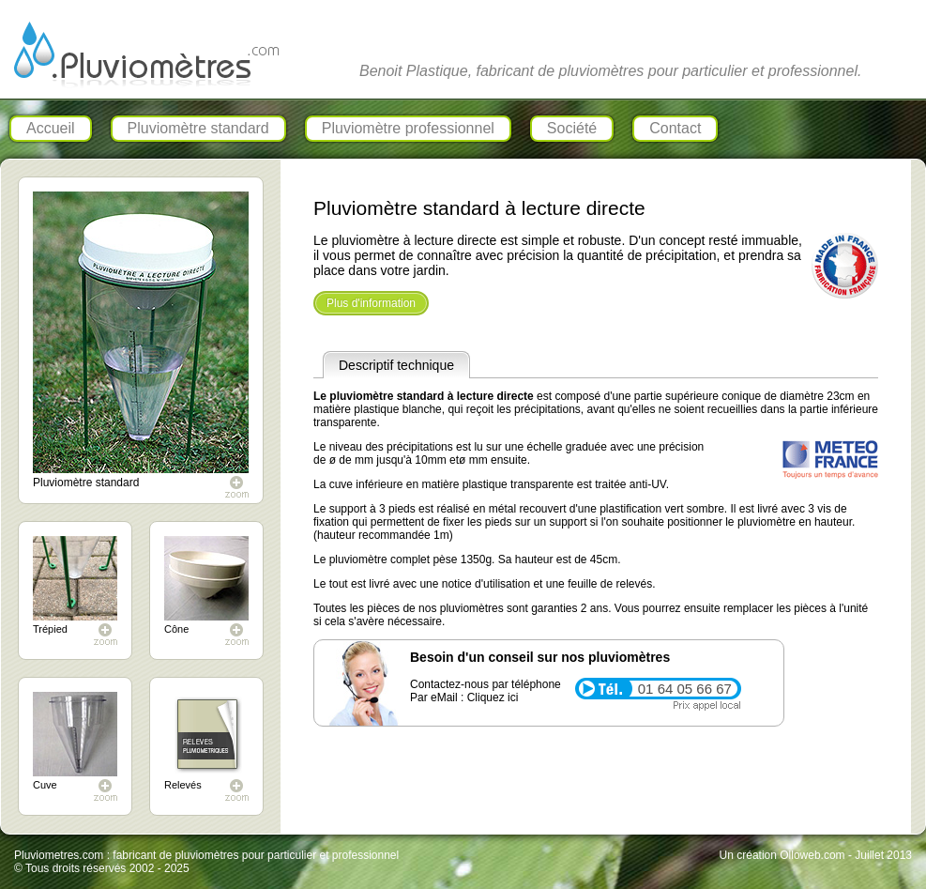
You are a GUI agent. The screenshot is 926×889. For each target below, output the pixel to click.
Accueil (50, 128)
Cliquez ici (493, 697)
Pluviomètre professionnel (408, 128)
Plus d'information (371, 303)
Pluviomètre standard (198, 128)
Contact (675, 128)
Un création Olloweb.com (782, 855)
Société (572, 128)
